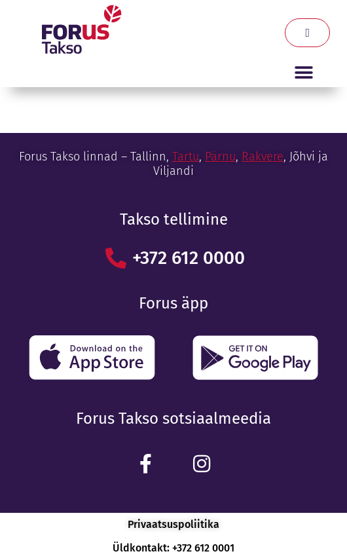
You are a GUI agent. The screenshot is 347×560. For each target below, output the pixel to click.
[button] (303, 72)
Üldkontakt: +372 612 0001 (173, 548)
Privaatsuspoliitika (173, 524)
